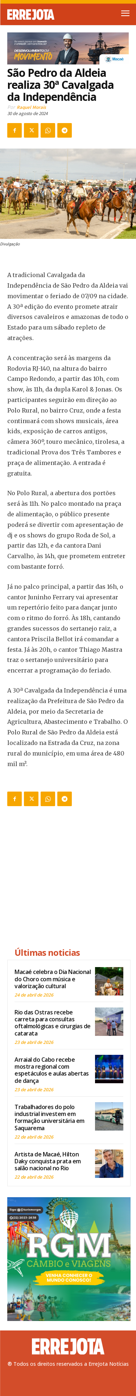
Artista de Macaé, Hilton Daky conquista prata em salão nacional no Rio (48, 1161)
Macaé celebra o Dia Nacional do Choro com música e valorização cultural (53, 979)
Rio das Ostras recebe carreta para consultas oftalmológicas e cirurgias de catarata (53, 1022)
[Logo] (37, 14)
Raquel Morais (31, 107)
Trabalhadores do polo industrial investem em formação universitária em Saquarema (50, 1117)
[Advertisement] (69, 877)
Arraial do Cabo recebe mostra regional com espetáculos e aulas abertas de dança (52, 1070)
